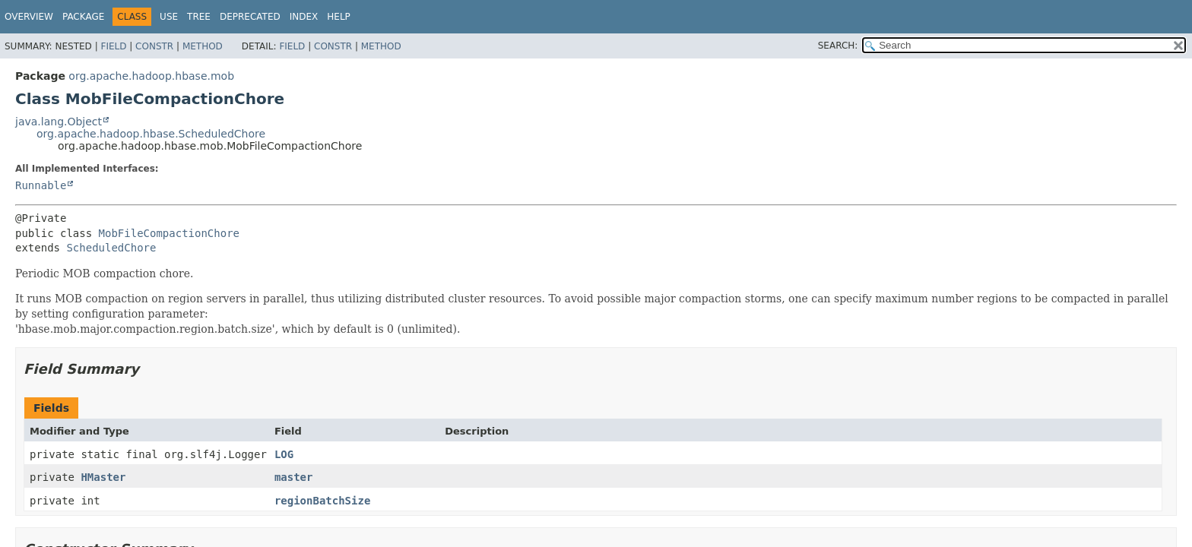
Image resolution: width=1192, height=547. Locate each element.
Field (113, 46)
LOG (283, 454)
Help (338, 16)
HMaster (103, 477)
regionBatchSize (322, 501)
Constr (154, 46)
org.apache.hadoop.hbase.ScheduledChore (150, 134)
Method (202, 46)
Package (83, 16)
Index (304, 16)
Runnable (40, 185)
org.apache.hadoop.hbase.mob (151, 76)
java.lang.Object (58, 121)
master (293, 477)
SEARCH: (838, 45)
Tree (199, 16)
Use (169, 16)
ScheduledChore (111, 248)
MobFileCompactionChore (169, 233)
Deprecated (250, 16)
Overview (29, 16)
